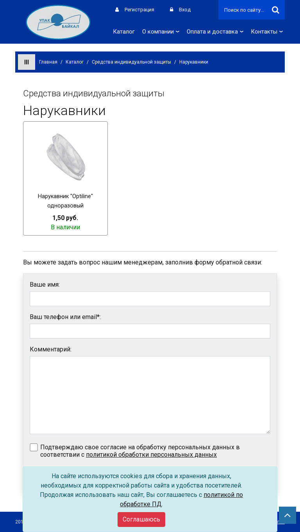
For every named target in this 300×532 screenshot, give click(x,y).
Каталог (124, 31)
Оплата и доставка (215, 31)
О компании (160, 31)
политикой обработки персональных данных (151, 454)
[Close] (141, 519)
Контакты (267, 31)
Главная (48, 62)
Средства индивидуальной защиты (131, 62)
